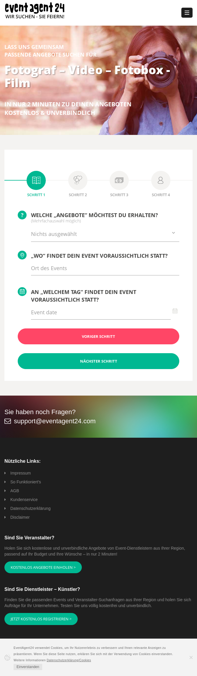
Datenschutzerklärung (30, 508)
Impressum (20, 473)
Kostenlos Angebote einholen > (43, 567)
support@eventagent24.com (55, 421)
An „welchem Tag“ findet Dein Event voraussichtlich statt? (77, 295)
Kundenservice (24, 499)
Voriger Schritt (98, 336)
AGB (14, 490)
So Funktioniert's (25, 482)
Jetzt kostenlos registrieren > (41, 619)
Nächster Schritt (98, 361)
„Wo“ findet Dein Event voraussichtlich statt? (93, 255)
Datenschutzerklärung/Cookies (69, 660)
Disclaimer (20, 517)
